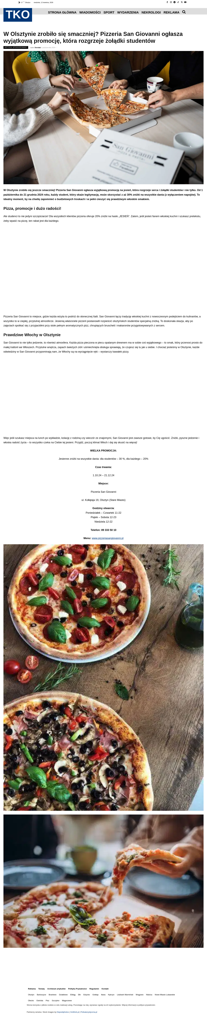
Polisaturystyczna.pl (89, 1012)
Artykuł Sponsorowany (15, 47)
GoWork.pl (74, 1012)
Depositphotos (63, 1012)
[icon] (184, 12)
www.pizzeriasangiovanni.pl (107, 538)
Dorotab (38, 47)
